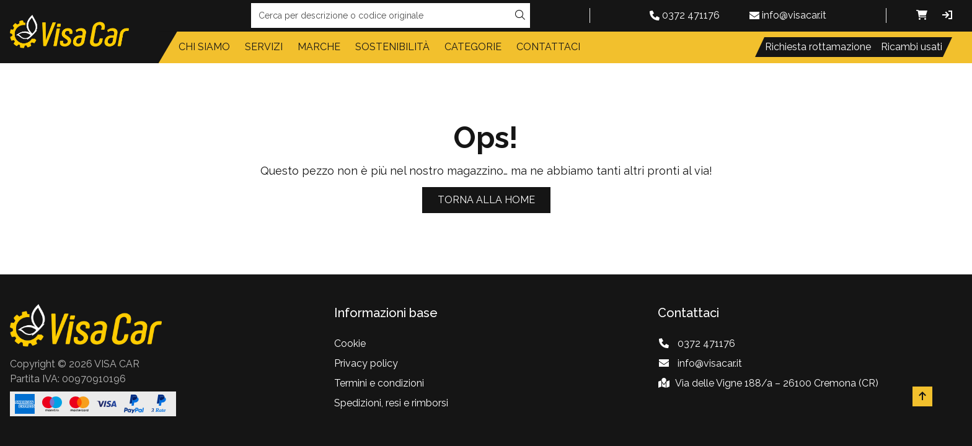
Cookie (350, 343)
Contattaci (548, 47)
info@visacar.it (794, 15)
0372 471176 (691, 15)
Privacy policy (366, 363)
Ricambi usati (911, 47)
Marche (319, 47)
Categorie (472, 47)
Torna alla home (486, 200)
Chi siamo (204, 47)
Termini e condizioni (379, 383)
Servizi (264, 47)
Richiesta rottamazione (818, 47)
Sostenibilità (392, 47)
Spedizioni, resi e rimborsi (391, 403)
